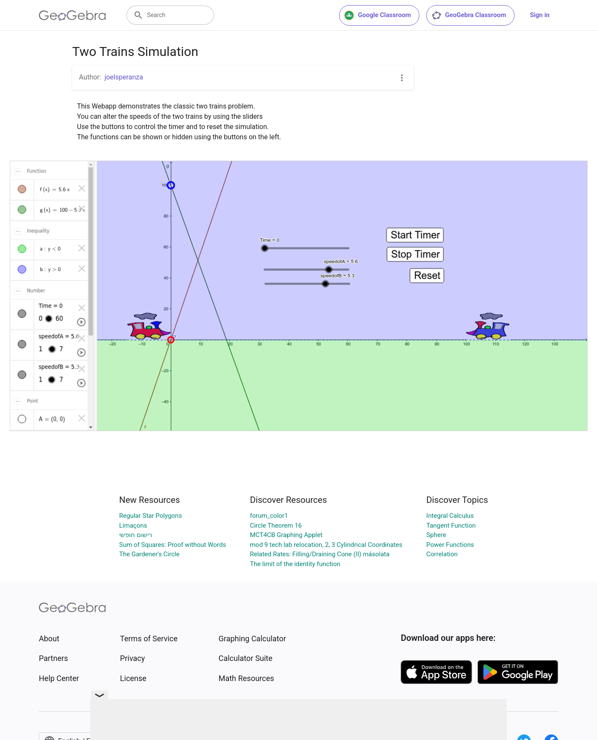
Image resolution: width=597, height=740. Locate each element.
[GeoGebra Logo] (72, 15)
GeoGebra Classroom (468, 15)
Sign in (540, 15)
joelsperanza (124, 77)
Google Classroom (377, 15)
